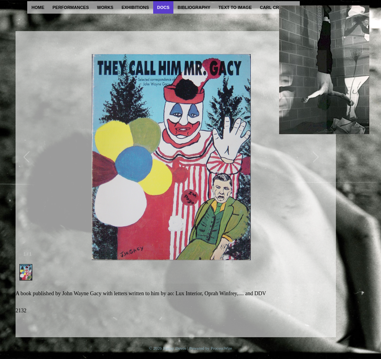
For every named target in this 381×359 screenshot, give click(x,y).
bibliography (194, 7)
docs (163, 7)
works (105, 7)
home (37, 7)
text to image (235, 7)
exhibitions (135, 7)
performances (70, 7)
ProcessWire (221, 348)
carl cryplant (278, 7)
